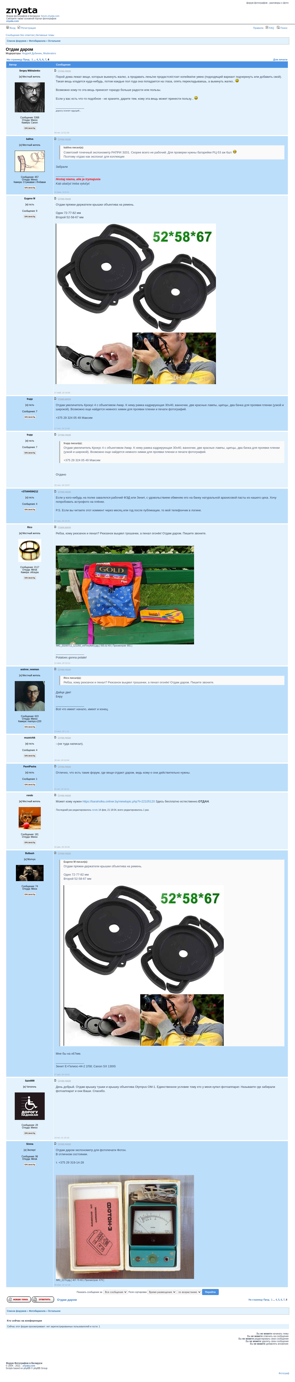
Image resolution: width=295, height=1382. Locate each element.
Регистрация (27, 28)
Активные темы (45, 35)
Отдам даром (67, 1299)
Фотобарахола (37, 41)
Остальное (54, 41)
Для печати (280, 59)
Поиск (282, 28)
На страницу (14, 59)
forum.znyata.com (50, 16)
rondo (95, 810)
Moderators (49, 53)
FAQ (270, 28)
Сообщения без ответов (20, 35)
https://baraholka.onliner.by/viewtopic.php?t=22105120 (119, 801)
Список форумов (17, 41)
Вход (10, 28)
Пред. (26, 59)
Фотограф (284, 1373)
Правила (258, 28)
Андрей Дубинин (32, 53)
